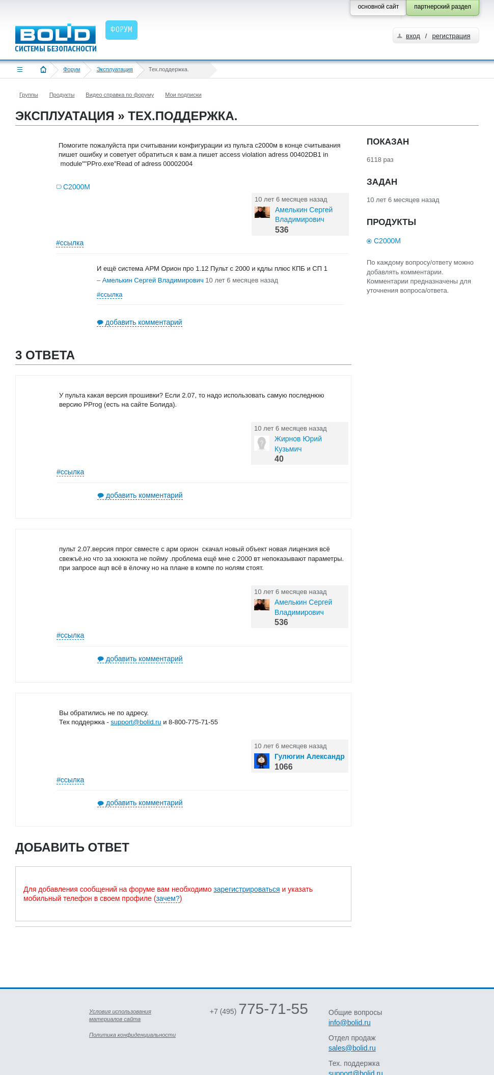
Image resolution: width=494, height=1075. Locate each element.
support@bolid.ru (136, 722)
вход (413, 36)
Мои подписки (183, 95)
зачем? (167, 898)
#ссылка (70, 243)
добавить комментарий (143, 322)
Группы (28, 95)
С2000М (76, 187)
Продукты (62, 95)
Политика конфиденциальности (132, 1035)
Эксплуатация (114, 69)
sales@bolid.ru (352, 1048)
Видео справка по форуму (120, 95)
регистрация (451, 36)
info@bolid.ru (349, 1023)
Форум (71, 69)
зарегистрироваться (246, 889)
